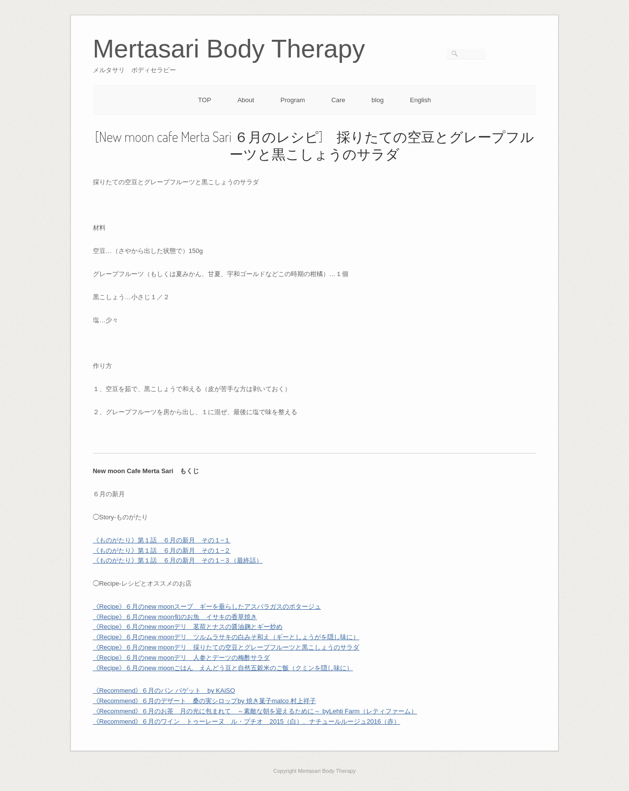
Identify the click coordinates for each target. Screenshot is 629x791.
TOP (204, 100)
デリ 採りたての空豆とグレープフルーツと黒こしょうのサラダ (266, 647)
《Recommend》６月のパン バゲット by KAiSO (164, 690)
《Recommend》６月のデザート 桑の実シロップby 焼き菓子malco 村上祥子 (204, 701)
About (245, 100)
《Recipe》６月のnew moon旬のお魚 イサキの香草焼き (175, 617)
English (420, 100)
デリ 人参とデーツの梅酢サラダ (222, 657)
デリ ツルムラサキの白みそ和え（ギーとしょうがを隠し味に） (266, 637)
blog (378, 100)
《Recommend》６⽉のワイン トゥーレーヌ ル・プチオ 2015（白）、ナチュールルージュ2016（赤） (246, 721)
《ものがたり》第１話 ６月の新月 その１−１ (162, 540)
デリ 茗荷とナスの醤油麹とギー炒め (228, 626)
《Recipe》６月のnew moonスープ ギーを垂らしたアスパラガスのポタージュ (207, 606)
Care (338, 100)
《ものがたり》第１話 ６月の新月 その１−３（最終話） (178, 560)
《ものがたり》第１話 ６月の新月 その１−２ (162, 550)
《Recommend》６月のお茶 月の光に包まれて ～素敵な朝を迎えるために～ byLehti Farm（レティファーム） (255, 711)
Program (293, 100)
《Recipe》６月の (133, 626)
